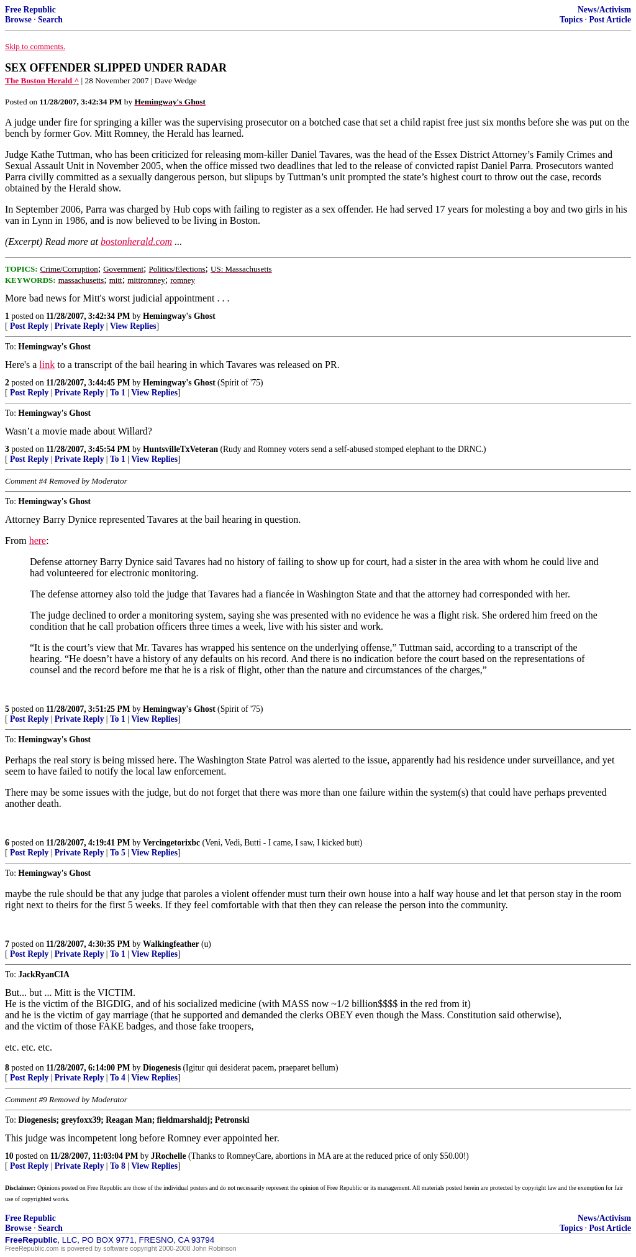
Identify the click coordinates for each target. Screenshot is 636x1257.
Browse (18, 19)
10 (9, 1156)
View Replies (133, 326)
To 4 (117, 1077)
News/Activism (604, 9)
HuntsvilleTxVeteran (180, 449)
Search (50, 19)
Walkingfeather (171, 944)
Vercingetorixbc (171, 842)
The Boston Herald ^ (42, 80)
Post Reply (29, 326)
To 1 (117, 392)
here (38, 540)
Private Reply (79, 326)
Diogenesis (162, 1067)
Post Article (610, 19)
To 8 (117, 1166)
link (47, 364)
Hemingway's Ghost (179, 316)
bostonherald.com (136, 241)
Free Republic (30, 9)
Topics (571, 19)
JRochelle (168, 1156)
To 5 (117, 852)
